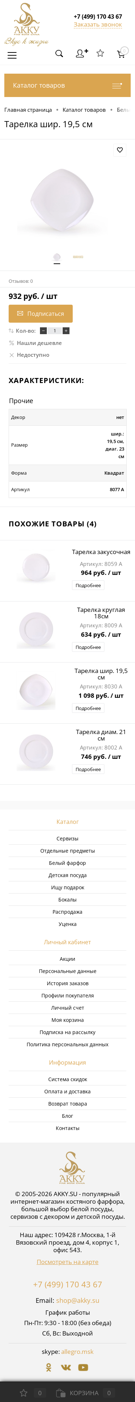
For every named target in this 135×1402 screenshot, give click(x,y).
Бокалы (67, 899)
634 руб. (101, 634)
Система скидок (67, 1079)
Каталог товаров (67, 85)
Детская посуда (68, 875)
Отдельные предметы (67, 850)
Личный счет (67, 1007)
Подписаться (40, 314)
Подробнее (88, 585)
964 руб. (101, 573)
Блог (67, 1115)
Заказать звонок (98, 24)
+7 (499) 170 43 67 (67, 1284)
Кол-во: (26, 330)
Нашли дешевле (35, 342)
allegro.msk (77, 1351)
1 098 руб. (100, 696)
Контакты (68, 1128)
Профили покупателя (67, 995)
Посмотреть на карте (68, 1261)
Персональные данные (67, 971)
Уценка (68, 924)
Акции (67, 958)
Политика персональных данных (67, 1044)
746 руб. (101, 757)
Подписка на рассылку (67, 1032)
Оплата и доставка (67, 1091)
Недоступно (29, 354)
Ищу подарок (67, 887)
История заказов (68, 983)
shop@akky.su (77, 1300)
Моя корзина (67, 1019)
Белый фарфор (67, 862)
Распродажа (67, 911)
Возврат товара (67, 1103)
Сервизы (67, 838)
